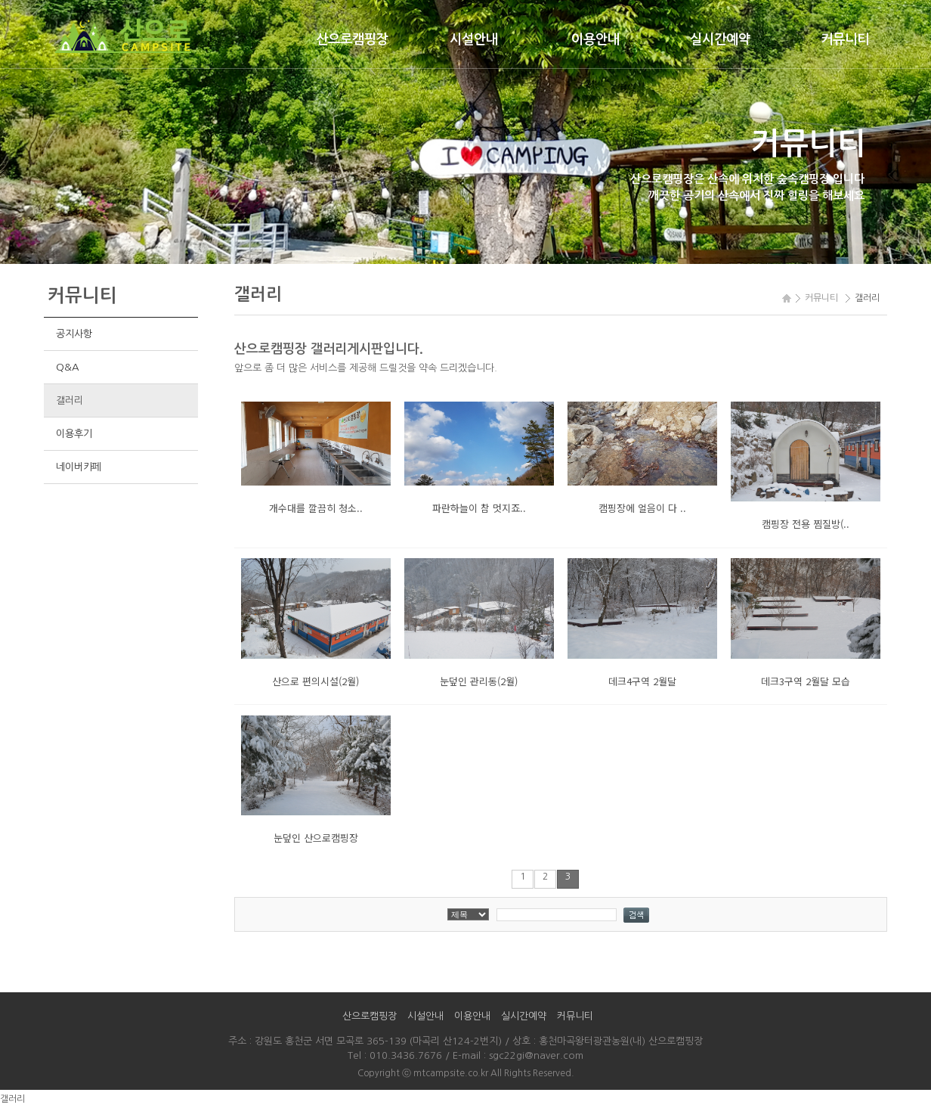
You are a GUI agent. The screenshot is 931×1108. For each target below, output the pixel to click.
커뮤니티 (845, 39)
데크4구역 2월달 (642, 681)
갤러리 (69, 400)
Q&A (67, 367)
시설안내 (474, 39)
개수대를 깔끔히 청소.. (316, 508)
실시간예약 (720, 39)
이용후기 (73, 434)
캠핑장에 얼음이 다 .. (642, 508)
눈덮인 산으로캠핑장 (316, 837)
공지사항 (73, 334)
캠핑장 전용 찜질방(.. (805, 524)
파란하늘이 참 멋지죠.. (479, 508)
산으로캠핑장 (352, 39)
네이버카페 (78, 467)
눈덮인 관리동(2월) (479, 681)
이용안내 (595, 39)
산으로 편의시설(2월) (315, 681)
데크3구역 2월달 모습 (805, 681)
